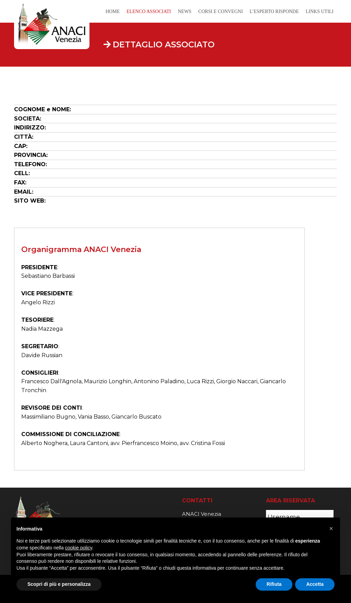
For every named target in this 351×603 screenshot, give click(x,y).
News (185, 11)
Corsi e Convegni (220, 11)
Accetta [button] (315, 584)
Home (113, 11)
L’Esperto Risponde (274, 11)
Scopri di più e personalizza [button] (58, 584)
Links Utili (320, 11)
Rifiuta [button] (274, 584)
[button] (331, 528)
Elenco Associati (148, 11)
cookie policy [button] (78, 547)
